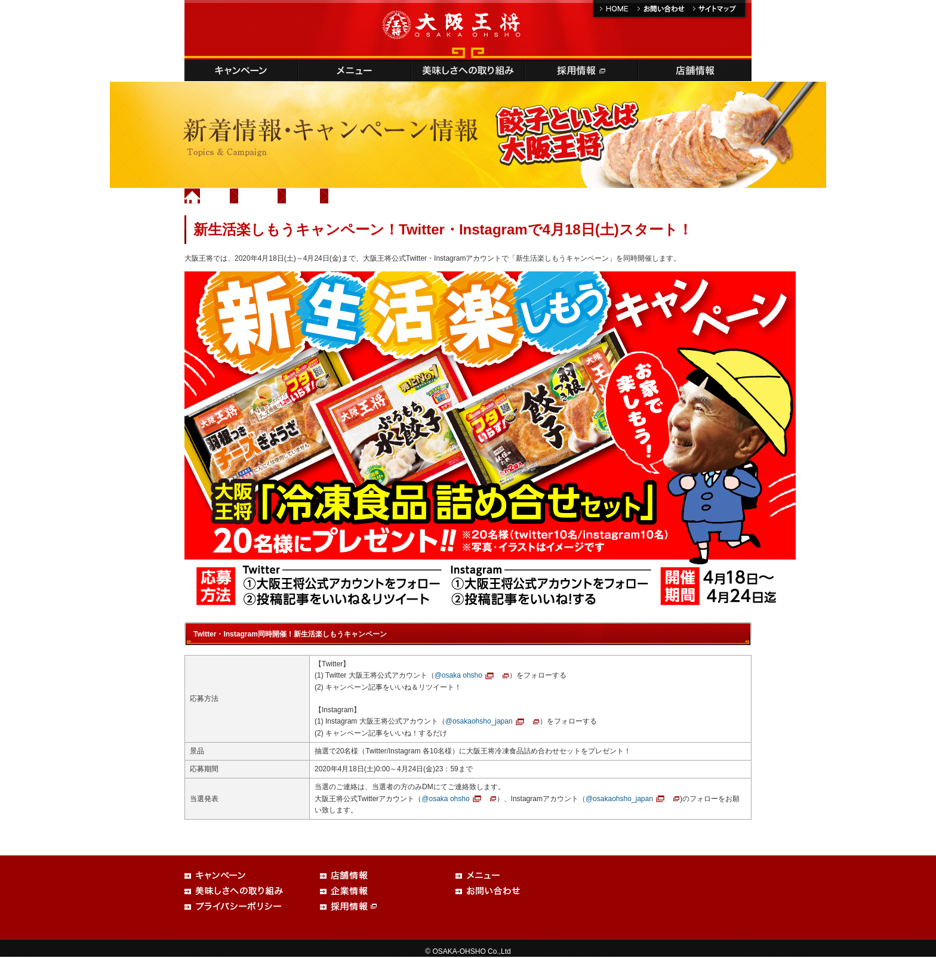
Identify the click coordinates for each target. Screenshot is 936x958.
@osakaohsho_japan (479, 721)
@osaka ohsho (458, 675)
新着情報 (258, 195)
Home (215, 195)
